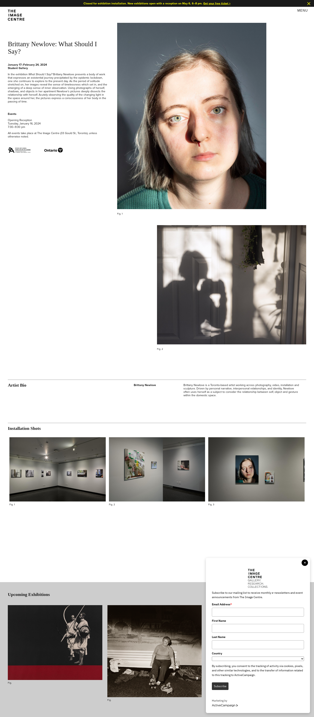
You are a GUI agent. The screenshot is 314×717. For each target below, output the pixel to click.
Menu (302, 10)
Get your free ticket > (218, 3)
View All (301, 587)
